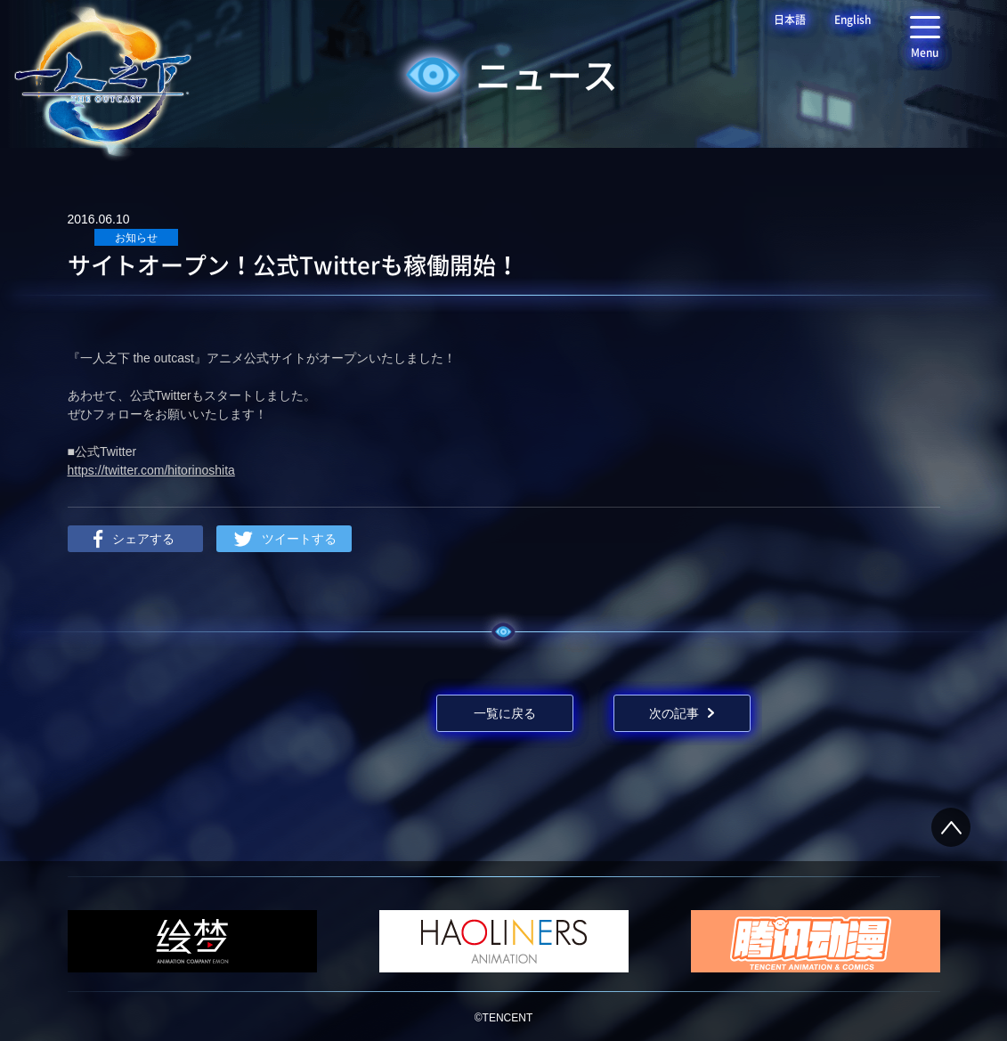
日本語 (790, 20)
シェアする (143, 539)
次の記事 (674, 713)
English (852, 20)
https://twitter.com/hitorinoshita (151, 470)
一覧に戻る (505, 713)
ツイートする (299, 539)
